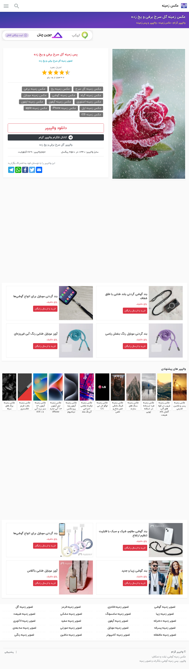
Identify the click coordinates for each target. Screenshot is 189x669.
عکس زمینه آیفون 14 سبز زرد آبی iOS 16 (40, 407)
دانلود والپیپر (56, 128)
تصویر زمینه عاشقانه (165, 634)
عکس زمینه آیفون (60, 101)
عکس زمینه (170, 5)
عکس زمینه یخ (60, 89)
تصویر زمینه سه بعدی (24, 627)
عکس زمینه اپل (91, 108)
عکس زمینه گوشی (63, 95)
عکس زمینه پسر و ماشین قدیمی (180, 406)
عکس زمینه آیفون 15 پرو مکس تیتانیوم (71, 407)
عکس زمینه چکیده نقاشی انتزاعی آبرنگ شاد (87, 407)
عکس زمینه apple (36, 108)
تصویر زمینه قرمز (71, 606)
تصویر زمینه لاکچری (24, 620)
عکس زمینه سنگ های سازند (133, 406)
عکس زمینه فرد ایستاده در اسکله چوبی (148, 407)
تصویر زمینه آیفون (118, 620)
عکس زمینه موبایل (35, 95)
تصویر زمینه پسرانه (164, 627)
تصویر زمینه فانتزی (118, 606)
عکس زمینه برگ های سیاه (9, 406)
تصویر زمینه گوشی (164, 606)
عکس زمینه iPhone (64, 108)
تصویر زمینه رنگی (24, 634)
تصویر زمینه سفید (71, 620)
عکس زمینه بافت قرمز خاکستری (24, 406)
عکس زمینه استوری (88, 101)
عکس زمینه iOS (91, 114)
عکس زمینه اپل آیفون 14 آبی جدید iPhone (56, 407)
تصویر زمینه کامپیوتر (118, 634)
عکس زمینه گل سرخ (88, 89)
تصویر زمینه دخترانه (165, 620)
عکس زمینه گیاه (91, 95)
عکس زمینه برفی (34, 89)
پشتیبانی (9, 652)
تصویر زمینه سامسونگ (118, 613)
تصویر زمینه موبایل (117, 627)
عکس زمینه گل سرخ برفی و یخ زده (158, 16)
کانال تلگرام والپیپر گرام (56, 137)
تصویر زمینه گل (24, 606)
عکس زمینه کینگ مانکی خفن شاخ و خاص (117, 407)
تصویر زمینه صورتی (71, 627)
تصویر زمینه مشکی (71, 613)
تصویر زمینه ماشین (71, 634)
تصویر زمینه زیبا (165, 613)
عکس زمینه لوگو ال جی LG (102, 406)
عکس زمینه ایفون (32, 101)
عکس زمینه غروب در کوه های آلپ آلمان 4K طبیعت (164, 409)
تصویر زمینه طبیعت (24, 613)
